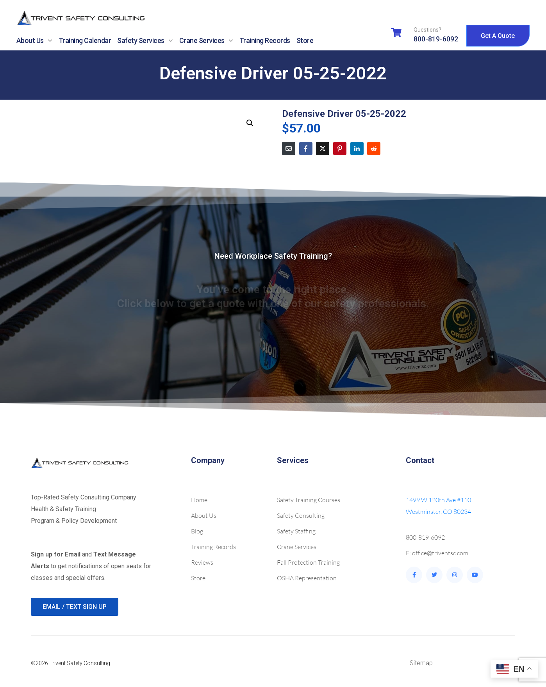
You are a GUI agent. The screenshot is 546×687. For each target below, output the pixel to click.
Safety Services (145, 40)
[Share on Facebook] (305, 148)
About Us (34, 40)
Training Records (264, 40)
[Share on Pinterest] (339, 148)
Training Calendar (85, 40)
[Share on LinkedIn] (357, 148)
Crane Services (206, 40)
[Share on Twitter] (322, 148)
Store (305, 40)
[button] (250, 123)
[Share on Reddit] (373, 148)
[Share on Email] (288, 148)
